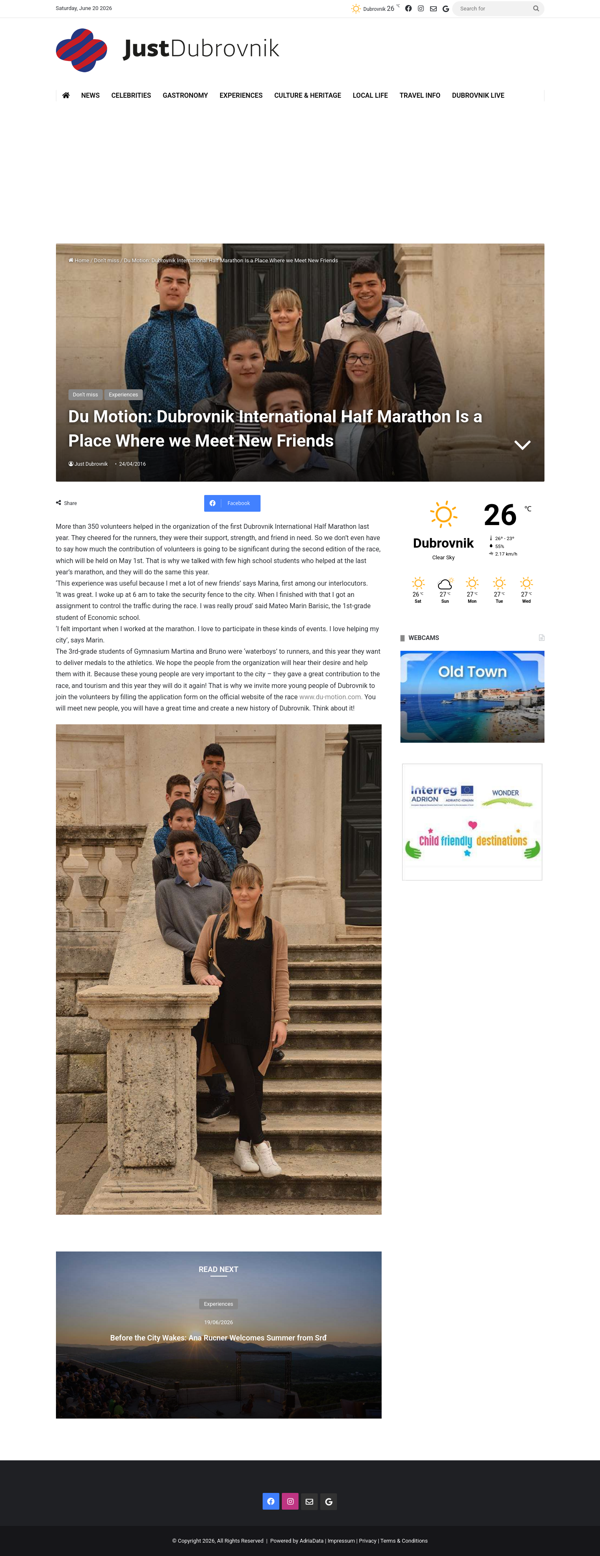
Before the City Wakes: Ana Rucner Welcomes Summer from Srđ (218, 1336)
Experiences (241, 95)
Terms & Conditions (404, 1541)
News (90, 95)
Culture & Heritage (307, 95)
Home (78, 260)
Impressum (341, 1541)
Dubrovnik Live (478, 95)
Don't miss (106, 260)
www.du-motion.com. (331, 697)
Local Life (370, 95)
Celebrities (131, 95)
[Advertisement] (300, 172)
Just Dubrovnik (92, 464)
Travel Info (420, 95)
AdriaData (312, 1541)
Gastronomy (185, 95)
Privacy (368, 1541)
